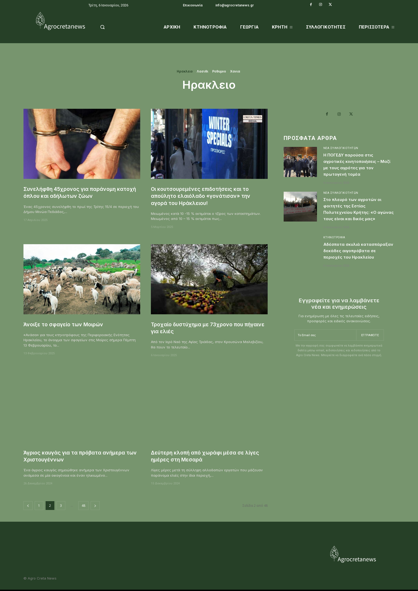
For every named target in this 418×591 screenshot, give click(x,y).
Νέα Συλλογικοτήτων (340, 149)
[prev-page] (28, 505)
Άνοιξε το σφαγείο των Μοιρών (67, 324)
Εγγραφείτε (369, 350)
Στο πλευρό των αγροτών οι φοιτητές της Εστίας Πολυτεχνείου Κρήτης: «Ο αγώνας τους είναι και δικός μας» (357, 215)
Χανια (235, 71)
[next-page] (95, 505)
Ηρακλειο (185, 71)
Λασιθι (202, 71)
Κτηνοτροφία (334, 246)
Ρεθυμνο (219, 71)
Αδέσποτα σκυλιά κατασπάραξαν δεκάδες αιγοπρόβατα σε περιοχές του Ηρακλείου (357, 263)
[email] (324, 349)
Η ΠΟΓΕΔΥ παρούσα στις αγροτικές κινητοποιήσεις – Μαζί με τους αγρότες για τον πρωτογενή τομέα (357, 166)
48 (83, 505)
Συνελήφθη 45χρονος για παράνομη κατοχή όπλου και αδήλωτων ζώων (73, 192)
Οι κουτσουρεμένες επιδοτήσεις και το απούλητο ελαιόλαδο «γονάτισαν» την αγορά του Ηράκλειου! (205, 196)
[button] (116, 27)
